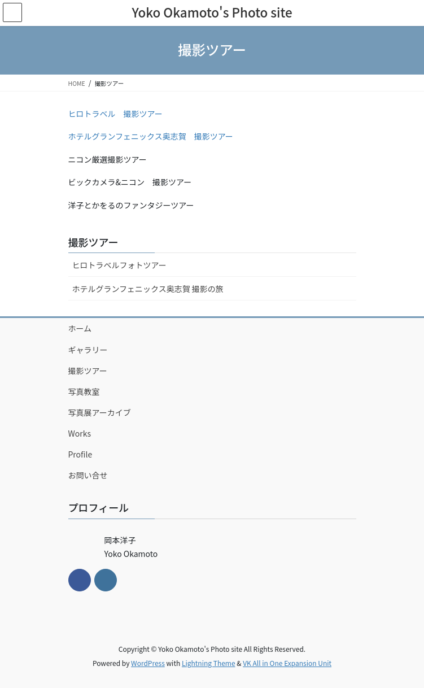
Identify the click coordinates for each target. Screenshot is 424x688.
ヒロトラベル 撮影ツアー (115, 113)
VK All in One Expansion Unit (287, 663)
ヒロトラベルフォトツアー (119, 265)
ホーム (80, 328)
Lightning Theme (208, 663)
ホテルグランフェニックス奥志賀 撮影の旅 (148, 288)
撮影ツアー (93, 241)
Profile (80, 454)
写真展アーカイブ (99, 412)
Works (79, 433)
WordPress (148, 663)
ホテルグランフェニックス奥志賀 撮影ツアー (150, 136)
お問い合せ (88, 475)
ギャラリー (88, 349)
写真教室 (84, 391)
